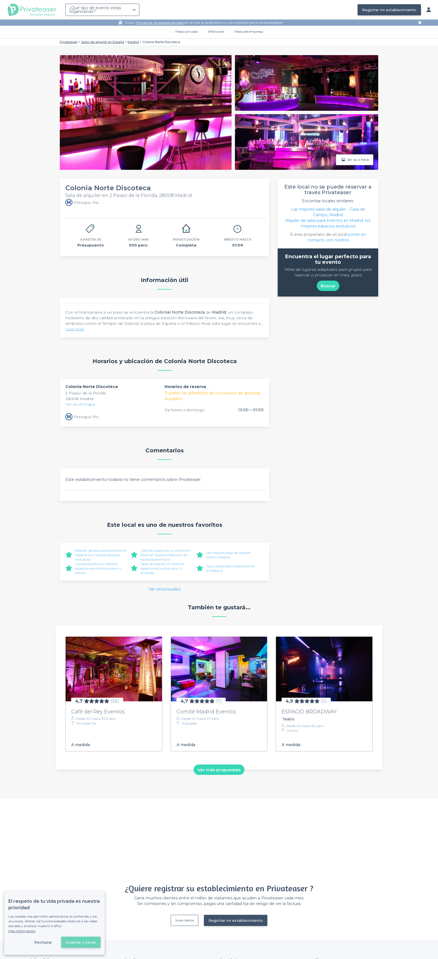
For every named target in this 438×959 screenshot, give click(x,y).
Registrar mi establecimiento (389, 10)
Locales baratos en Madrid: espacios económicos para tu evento (98, 568)
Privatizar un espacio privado (160, 22)
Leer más (74, 329)
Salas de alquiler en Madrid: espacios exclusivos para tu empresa (162, 568)
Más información (21, 931)
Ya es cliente (184, 920)
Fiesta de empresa (248, 31)
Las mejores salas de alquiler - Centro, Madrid (229, 555)
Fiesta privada (186, 31)
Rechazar (43, 942)
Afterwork (216, 31)
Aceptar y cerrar (81, 942)
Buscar (328, 285)
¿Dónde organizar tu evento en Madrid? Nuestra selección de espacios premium (166, 554)
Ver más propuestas (219, 769)
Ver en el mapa (80, 404)
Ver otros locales (164, 589)
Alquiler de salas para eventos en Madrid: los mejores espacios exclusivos (101, 554)
